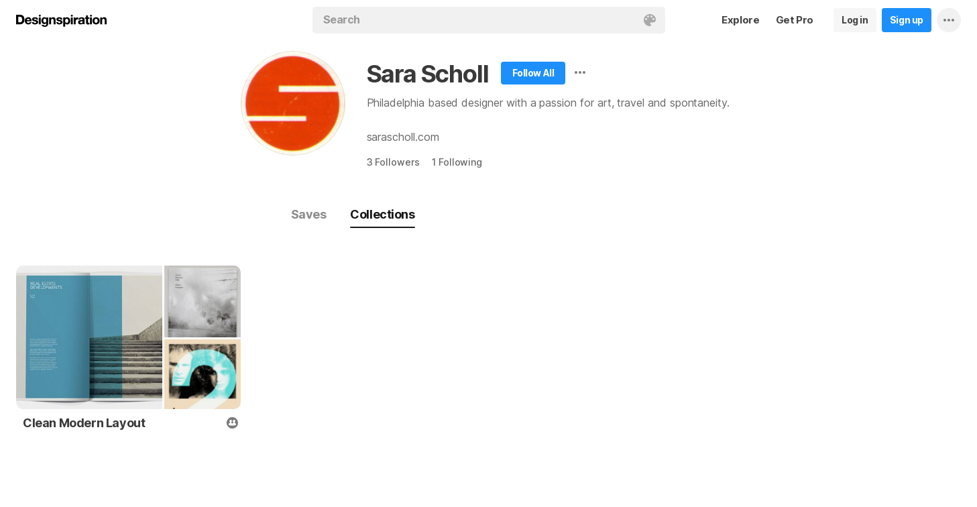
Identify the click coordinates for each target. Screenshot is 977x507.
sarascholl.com (403, 137)
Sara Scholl (428, 74)
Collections (382, 214)
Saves (309, 214)
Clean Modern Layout (84, 423)
